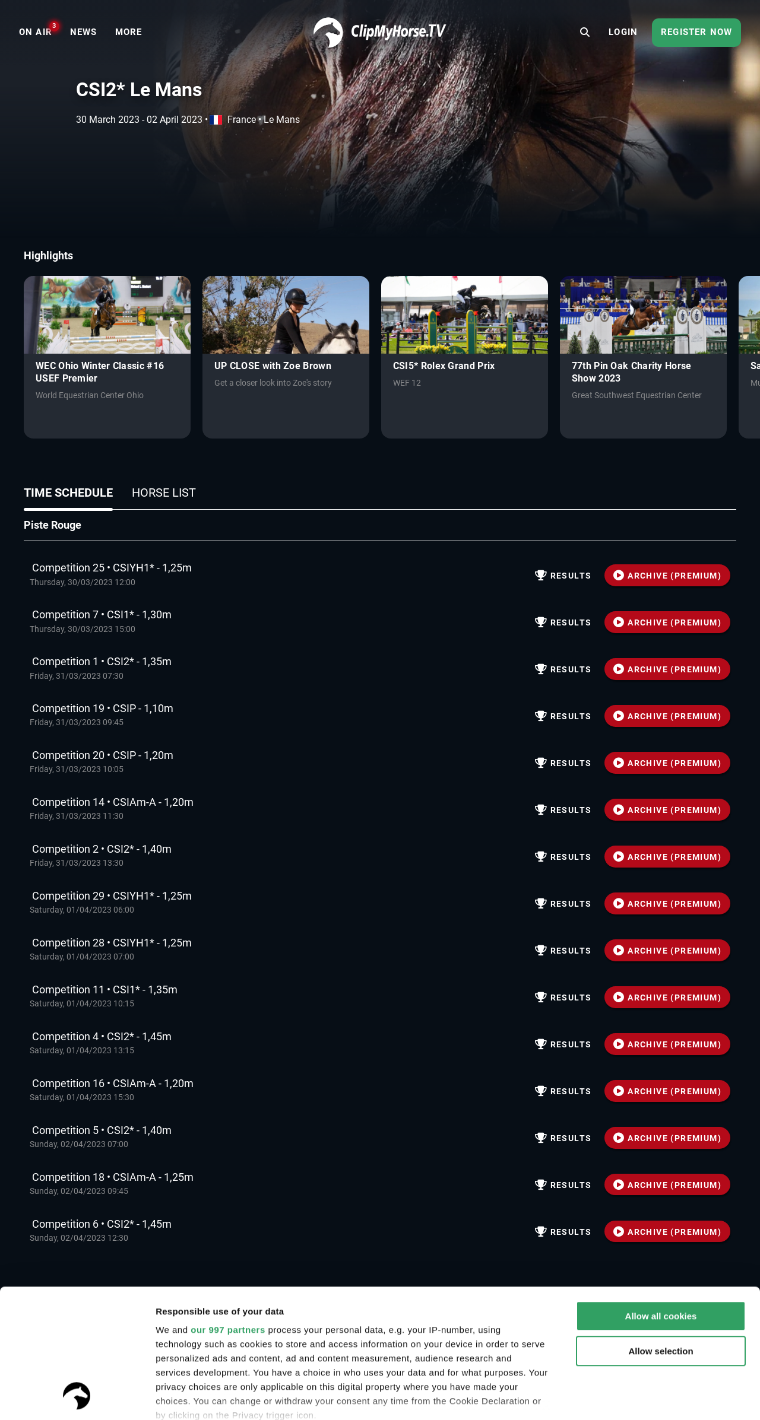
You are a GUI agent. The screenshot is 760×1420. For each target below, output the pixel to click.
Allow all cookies (661, 1195)
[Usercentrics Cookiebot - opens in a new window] (77, 1397)
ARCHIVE (667, 575)
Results (563, 575)
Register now (696, 32)
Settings (173, 1397)
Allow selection (660, 1230)
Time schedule (68, 492)
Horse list (164, 492)
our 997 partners (228, 1209)
